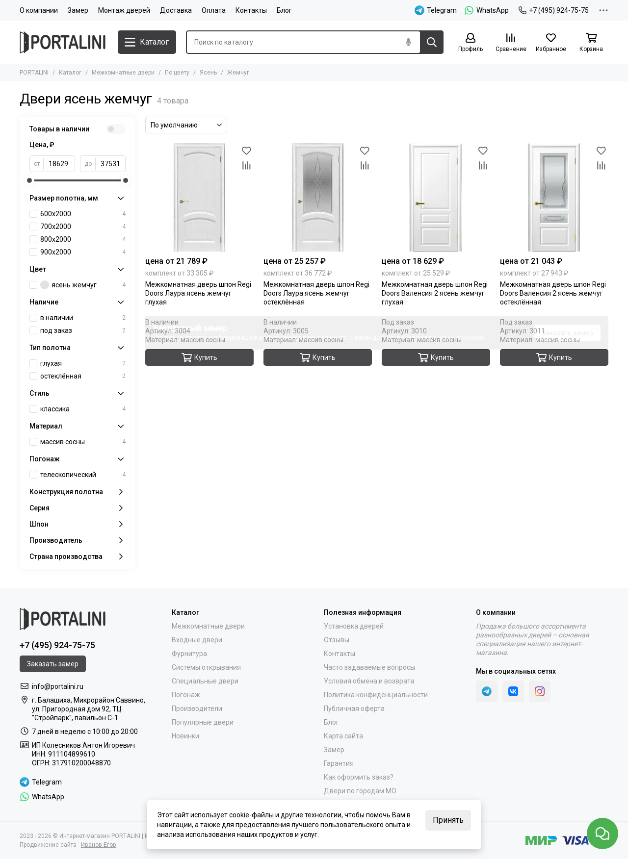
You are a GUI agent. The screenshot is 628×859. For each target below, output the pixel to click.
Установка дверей (354, 626)
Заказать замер (567, 333)
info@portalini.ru (57, 686)
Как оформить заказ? (358, 777)
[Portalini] (64, 42)
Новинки (185, 736)
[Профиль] (470, 43)
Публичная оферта (354, 708)
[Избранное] (551, 43)
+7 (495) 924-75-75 (554, 10)
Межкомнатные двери (123, 72)
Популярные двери (203, 722)
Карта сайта (343, 736)
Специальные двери (205, 681)
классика (83, 408)
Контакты (251, 10)
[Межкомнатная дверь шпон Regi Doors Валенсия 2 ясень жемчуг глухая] (436, 197)
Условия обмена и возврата (369, 681)
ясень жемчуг (83, 284)
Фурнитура (189, 653)
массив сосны (83, 441)
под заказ (83, 330)
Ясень (208, 72)
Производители (197, 708)
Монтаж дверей (124, 10)
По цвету (177, 72)
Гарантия (339, 763)
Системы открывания (206, 667)
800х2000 (83, 239)
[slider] (29, 180)
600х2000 (83, 213)
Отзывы (336, 640)
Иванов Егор (98, 844)
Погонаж (186, 695)
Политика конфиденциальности (376, 695)
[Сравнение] (511, 43)
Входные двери (197, 640)
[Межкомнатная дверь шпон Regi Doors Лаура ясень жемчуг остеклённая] (317, 197)
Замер (78, 10)
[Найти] (432, 42)
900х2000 (83, 252)
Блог (284, 10)
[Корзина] (591, 43)
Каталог (70, 72)
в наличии (83, 317)
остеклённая (83, 376)
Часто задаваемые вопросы (369, 667)
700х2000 (83, 226)
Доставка (176, 10)
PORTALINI (34, 72)
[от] (59, 163)
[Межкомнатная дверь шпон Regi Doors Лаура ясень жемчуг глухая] (199, 197)
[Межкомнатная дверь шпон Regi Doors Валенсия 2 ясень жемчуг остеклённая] (554, 197)
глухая (83, 363)
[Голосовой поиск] (408, 42)
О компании (39, 10)
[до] (111, 163)
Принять (448, 820)
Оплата (214, 10)
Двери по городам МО (360, 791)
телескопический (83, 474)
